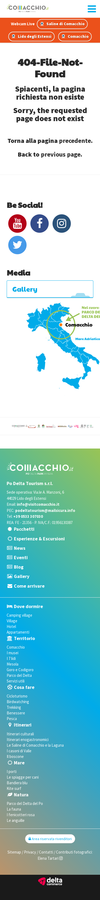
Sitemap (14, 852)
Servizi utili (16, 681)
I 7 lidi (11, 658)
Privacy (30, 852)
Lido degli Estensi (31, 36)
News (19, 548)
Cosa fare (24, 687)
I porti (12, 771)
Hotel (11, 626)
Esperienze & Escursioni (39, 539)
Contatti (46, 852)
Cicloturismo (17, 696)
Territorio (24, 638)
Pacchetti (24, 529)
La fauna (14, 809)
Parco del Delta (19, 675)
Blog (18, 567)
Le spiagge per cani (23, 777)
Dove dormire (28, 606)
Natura (21, 794)
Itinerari (22, 725)
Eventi (21, 557)
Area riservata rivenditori (50, 838)
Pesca (12, 718)
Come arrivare (29, 586)
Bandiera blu (17, 782)
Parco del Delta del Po (25, 803)
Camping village (19, 615)
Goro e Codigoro (20, 669)
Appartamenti (18, 632)
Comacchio (75, 36)
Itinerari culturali (20, 733)
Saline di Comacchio (62, 23)
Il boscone (15, 756)
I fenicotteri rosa (21, 814)
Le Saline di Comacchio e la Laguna (35, 745)
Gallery (21, 576)
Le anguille (16, 820)
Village (12, 620)
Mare (19, 763)
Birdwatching (18, 701)
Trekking (14, 707)
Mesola (12, 664)
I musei (12, 652)
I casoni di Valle (19, 750)
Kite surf (14, 788)
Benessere (16, 712)
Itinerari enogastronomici (28, 739)
